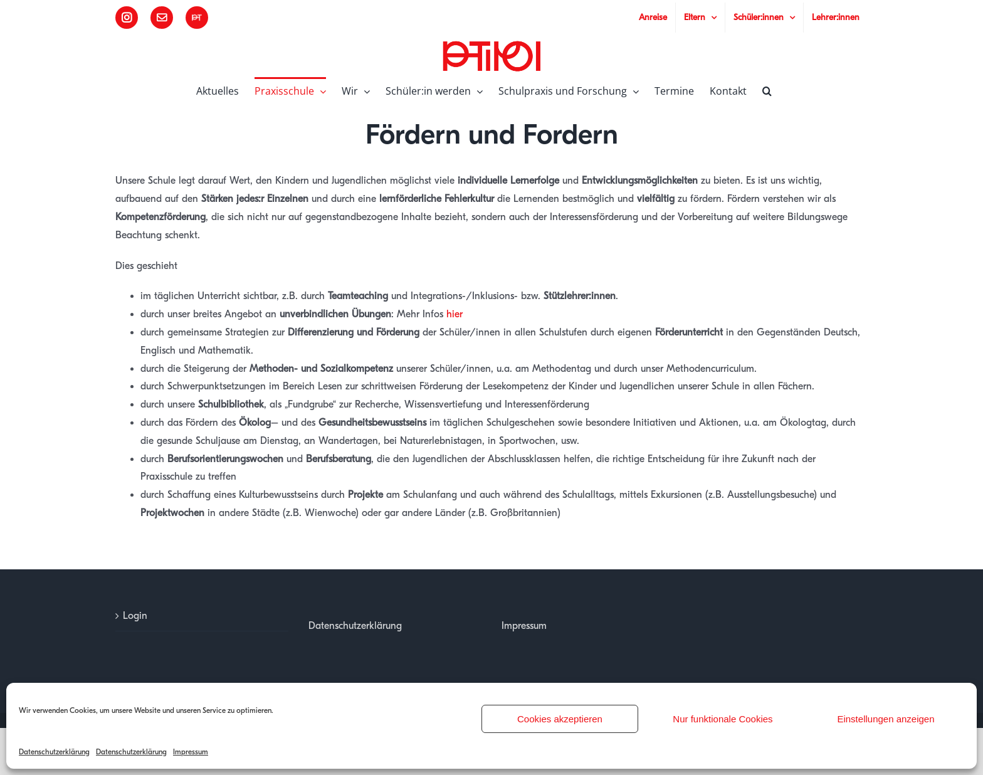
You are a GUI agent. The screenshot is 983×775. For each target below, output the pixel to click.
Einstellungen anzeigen (885, 719)
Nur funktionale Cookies (722, 719)
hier (454, 314)
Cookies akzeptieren (559, 719)
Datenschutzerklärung (54, 751)
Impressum (190, 751)
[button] (767, 89)
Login (135, 615)
